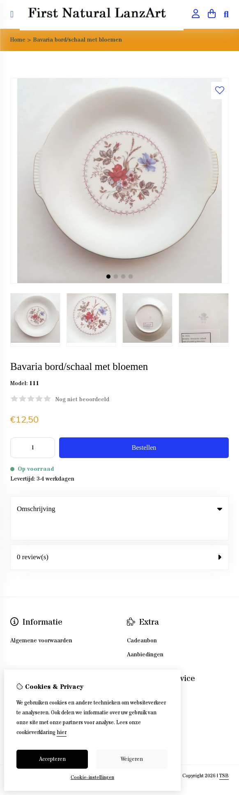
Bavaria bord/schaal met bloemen (77, 40)
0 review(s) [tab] (119, 538)
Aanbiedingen (145, 636)
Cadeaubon (142, 622)
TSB (224, 757)
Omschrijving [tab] (119, 509)
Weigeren (132, 759)
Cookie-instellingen (92, 777)
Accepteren (52, 759)
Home (17, 40)
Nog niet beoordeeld (82, 399)
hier (62, 732)
